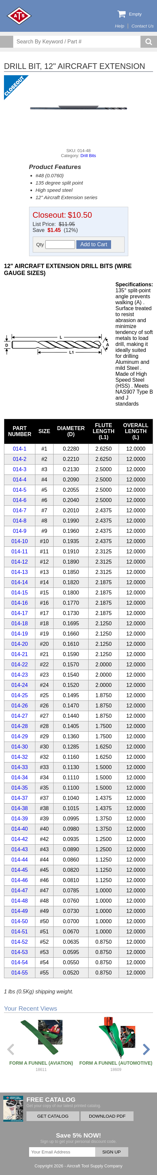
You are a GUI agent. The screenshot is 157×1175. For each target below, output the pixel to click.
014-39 (19, 818)
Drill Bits (88, 155)
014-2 (19, 459)
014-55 (19, 973)
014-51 (19, 931)
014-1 (19, 449)
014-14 (19, 582)
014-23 (19, 675)
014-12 (19, 562)
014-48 (19, 901)
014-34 (19, 777)
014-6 (19, 500)
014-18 (19, 623)
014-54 (19, 962)
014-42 (19, 839)
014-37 (19, 798)
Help (119, 26)
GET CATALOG (52, 1116)
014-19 (19, 634)
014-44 (19, 860)
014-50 (19, 921)
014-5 (19, 490)
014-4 (19, 479)
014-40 (19, 829)
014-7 (19, 510)
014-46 (19, 880)
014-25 (19, 695)
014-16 (19, 603)
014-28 (19, 726)
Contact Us (143, 26)
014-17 (19, 613)
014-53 (19, 952)
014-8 (19, 521)
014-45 (19, 870)
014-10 (19, 541)
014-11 (19, 551)
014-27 (19, 716)
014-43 (19, 849)
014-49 (19, 911)
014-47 (19, 890)
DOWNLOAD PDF (107, 1116)
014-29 (19, 736)
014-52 (19, 942)
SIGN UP (111, 1151)
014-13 (19, 572)
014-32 (19, 757)
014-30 (19, 747)
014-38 (19, 808)
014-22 (19, 664)
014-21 (19, 654)
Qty (55, 244)
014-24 (19, 685)
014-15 (19, 592)
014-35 (19, 788)
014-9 (19, 531)
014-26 (19, 705)
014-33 (19, 767)
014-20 (19, 644)
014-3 (19, 469)
